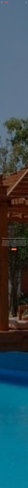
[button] (26, 2)
